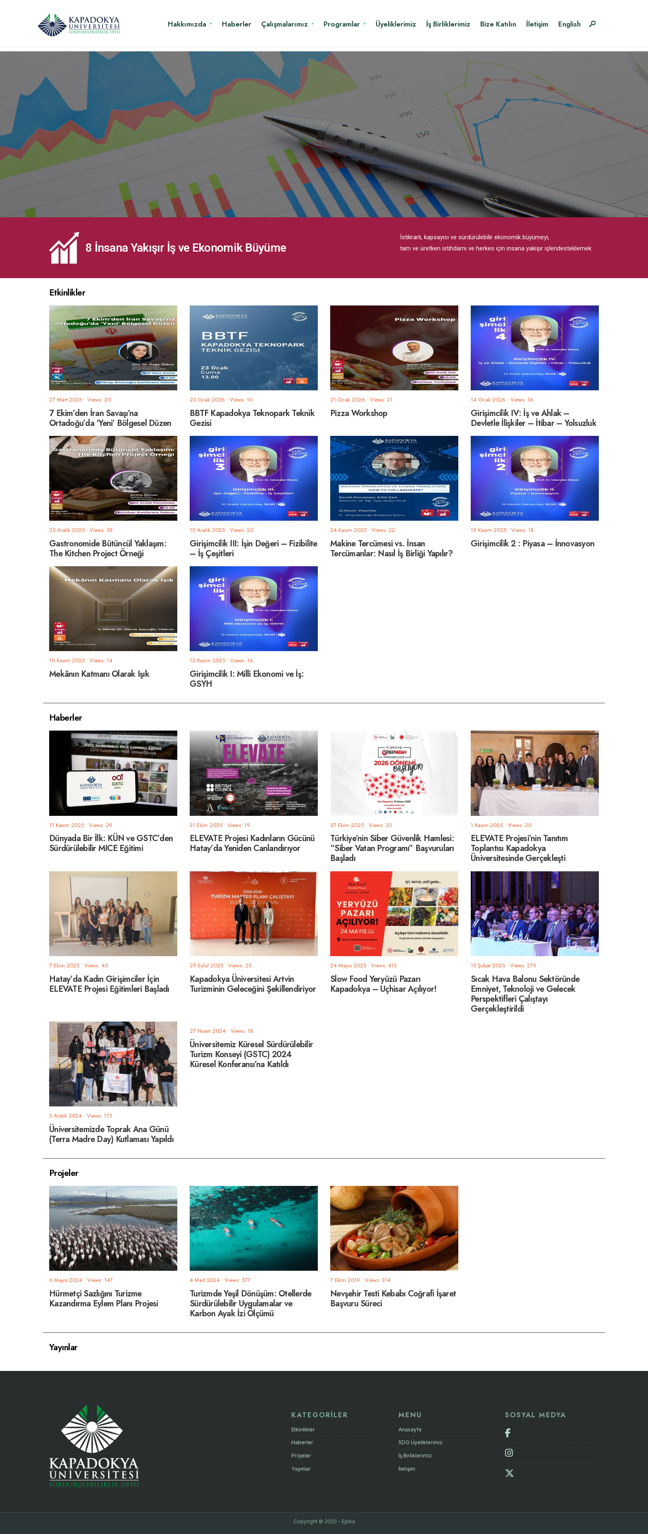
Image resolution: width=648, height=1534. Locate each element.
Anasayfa (410, 1429)
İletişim (537, 24)
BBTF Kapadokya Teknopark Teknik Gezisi (252, 418)
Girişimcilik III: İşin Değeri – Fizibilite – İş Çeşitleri (253, 548)
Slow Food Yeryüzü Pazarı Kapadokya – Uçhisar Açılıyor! (383, 984)
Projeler (301, 1455)
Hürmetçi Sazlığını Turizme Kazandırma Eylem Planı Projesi (103, 1298)
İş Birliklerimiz (448, 24)
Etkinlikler (303, 1429)
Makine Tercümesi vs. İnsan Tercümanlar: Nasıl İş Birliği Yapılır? (391, 548)
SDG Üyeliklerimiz (420, 1442)
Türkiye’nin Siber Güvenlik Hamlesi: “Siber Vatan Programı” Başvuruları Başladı (392, 848)
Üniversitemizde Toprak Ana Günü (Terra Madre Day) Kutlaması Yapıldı (111, 1134)
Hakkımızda (187, 24)
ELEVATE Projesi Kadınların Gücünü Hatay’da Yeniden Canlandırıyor (252, 843)
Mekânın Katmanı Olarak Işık (99, 674)
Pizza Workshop (359, 413)
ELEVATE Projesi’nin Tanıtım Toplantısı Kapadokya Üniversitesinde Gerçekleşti (519, 848)
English (569, 24)
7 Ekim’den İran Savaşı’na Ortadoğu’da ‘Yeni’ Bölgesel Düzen (110, 418)
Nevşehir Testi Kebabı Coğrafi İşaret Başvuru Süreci (393, 1298)
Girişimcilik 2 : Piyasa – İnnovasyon (532, 543)
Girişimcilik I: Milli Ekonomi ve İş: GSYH (247, 679)
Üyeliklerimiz (396, 24)
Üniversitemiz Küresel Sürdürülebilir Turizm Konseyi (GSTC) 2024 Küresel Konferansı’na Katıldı (251, 1054)
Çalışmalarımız (284, 24)
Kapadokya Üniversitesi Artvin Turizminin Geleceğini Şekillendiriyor (253, 984)
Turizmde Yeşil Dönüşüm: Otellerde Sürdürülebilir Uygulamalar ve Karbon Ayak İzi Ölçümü (250, 1303)
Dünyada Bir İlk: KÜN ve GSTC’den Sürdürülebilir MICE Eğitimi (111, 843)
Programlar (342, 24)
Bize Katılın (498, 24)
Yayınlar (301, 1468)
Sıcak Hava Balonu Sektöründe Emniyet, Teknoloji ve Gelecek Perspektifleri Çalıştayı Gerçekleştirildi (525, 994)
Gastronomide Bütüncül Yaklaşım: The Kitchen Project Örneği (108, 548)
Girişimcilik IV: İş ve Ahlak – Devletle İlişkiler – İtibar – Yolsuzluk (533, 418)
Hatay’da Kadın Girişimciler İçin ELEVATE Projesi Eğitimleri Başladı (109, 984)
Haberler (236, 24)
